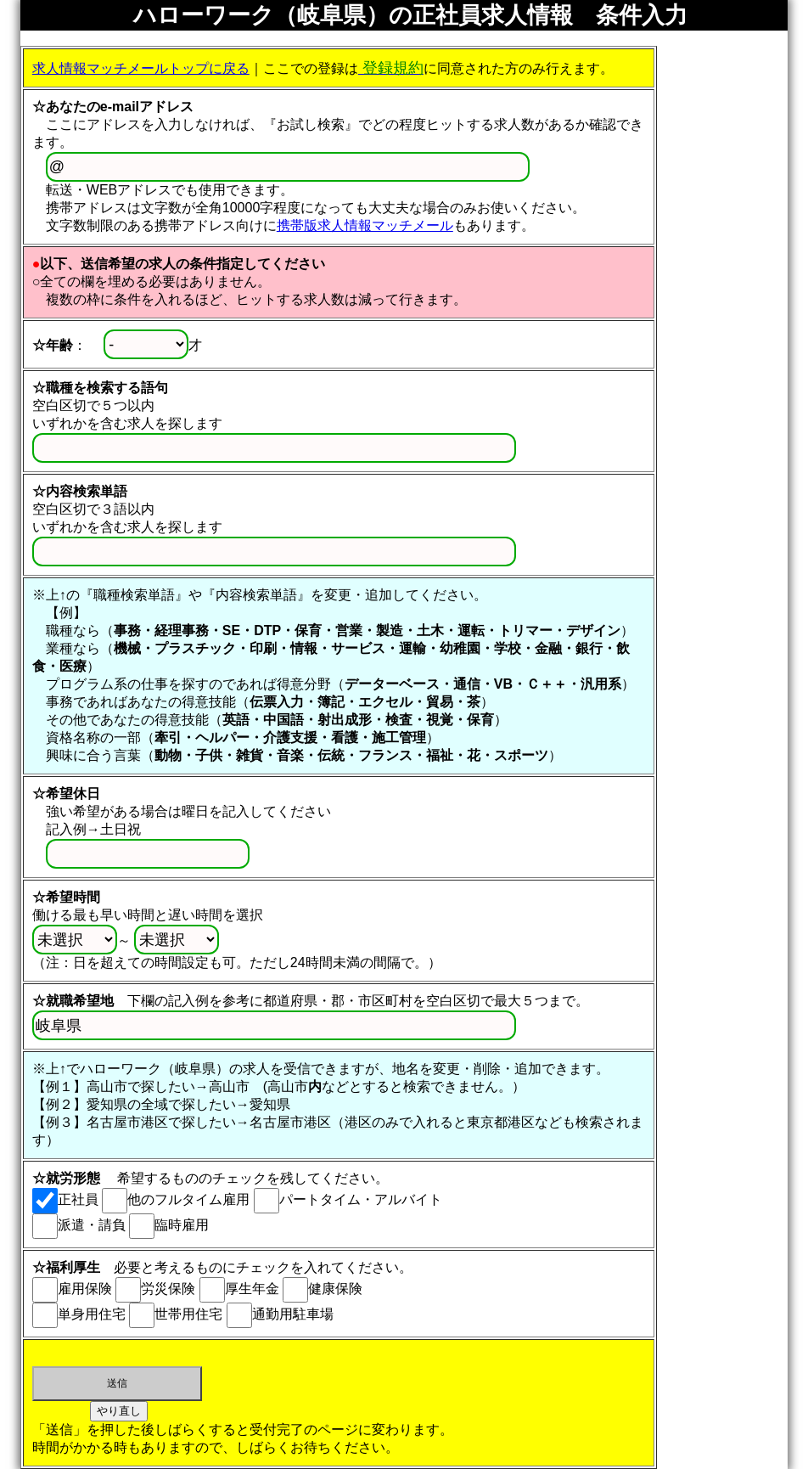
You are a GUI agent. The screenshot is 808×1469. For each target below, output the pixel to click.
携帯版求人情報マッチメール (365, 225)
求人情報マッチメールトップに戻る (141, 68)
